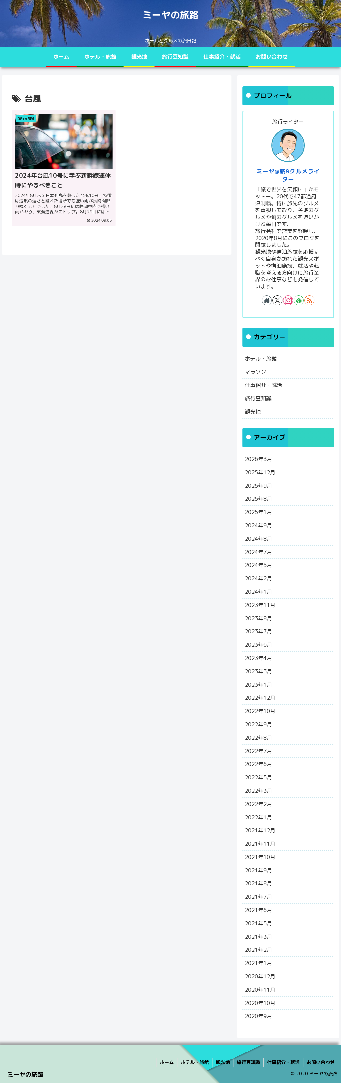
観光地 (223, 1062)
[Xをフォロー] (277, 300)
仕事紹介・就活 (283, 1062)
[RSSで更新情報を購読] (309, 300)
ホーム (167, 1062)
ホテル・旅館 (195, 1062)
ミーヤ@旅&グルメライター (288, 175)
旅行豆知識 (248, 1062)
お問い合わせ (321, 1062)
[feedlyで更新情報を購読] (299, 300)
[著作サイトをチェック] (267, 300)
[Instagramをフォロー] (288, 300)
